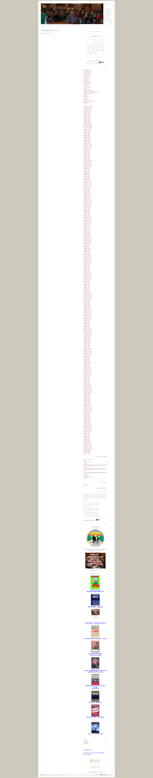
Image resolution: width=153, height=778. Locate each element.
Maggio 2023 (87, 398)
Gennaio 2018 (87, 298)
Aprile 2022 (87, 378)
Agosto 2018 (87, 309)
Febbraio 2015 (87, 243)
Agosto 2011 (87, 177)
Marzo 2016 (87, 264)
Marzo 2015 (87, 245)
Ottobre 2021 (87, 369)
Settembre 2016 (88, 273)
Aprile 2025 (87, 434)
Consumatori (87, 71)
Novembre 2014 (88, 239)
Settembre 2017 (88, 292)
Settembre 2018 (88, 311)
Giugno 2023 (87, 400)
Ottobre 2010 (87, 162)
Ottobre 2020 (87, 350)
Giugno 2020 (87, 344)
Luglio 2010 (87, 157)
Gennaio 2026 (87, 448)
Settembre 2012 (88, 198)
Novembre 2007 (88, 107)
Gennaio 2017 (87, 279)
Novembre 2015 (88, 257)
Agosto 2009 (87, 140)
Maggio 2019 (87, 323)
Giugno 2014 (87, 231)
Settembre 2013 (88, 217)
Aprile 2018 (87, 303)
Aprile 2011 (87, 171)
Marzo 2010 (87, 151)
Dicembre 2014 (88, 240)
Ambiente (86, 69)
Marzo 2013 (87, 207)
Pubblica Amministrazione (90, 91)
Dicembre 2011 (88, 184)
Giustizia (86, 80)
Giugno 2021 (87, 362)
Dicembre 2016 (88, 278)
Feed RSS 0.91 (95, 760)
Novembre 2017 (88, 295)
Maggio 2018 (87, 304)
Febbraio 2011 (87, 168)
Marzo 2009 (87, 132)
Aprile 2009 (87, 134)
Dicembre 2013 (88, 221)
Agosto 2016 (87, 271)
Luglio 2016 (87, 270)
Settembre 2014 (88, 235)
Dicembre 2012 (88, 203)
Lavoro (85, 85)
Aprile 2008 (87, 115)
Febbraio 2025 (87, 431)
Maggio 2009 (87, 135)
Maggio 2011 (87, 173)
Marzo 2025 (87, 433)
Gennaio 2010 (87, 148)
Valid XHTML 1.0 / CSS (95, 772)
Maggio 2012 (87, 192)
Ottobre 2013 (87, 218)
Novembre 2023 (88, 408)
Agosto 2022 (87, 384)
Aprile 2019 (87, 322)
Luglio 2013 (87, 213)
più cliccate (104, 488)
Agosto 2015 (87, 253)
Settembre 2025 (88, 442)
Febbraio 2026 (87, 450)
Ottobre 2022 (87, 387)
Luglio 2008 (87, 120)
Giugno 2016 (87, 268)
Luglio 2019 (87, 326)
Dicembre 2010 (88, 165)
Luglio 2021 (87, 364)
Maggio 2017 (87, 286)
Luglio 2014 (87, 232)
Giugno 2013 (87, 212)
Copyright (86, 743)
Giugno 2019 (87, 325)
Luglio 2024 (87, 420)
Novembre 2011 (88, 182)
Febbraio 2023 (87, 394)
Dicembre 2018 (88, 315)
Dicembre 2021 (88, 372)
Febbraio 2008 (87, 112)
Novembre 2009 (88, 145)
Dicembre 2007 (88, 109)
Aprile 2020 (87, 340)
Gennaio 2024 (87, 411)
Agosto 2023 (87, 403)
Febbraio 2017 (87, 281)
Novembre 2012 (88, 201)
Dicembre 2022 (88, 390)
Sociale (85, 99)
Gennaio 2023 (87, 392)
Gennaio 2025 (87, 430)
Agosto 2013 (87, 215)
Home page (43, 774)
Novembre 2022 (88, 389)
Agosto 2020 (87, 347)
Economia (86, 76)
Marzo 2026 (87, 452)
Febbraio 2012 (87, 187)
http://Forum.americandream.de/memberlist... (95, 472)
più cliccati (104, 456)
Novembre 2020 (88, 351)
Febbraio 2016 (87, 262)
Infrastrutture (87, 83)
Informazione (87, 82)
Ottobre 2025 (87, 444)
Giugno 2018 (87, 306)
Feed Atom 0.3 (95, 762)
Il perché (86, 742)
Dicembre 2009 (88, 146)
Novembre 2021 (88, 370)
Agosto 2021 (87, 365)
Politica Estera (87, 90)
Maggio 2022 (87, 380)
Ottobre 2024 (87, 425)
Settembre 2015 (88, 254)
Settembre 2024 (88, 423)
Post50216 (86, 476)
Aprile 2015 (87, 246)
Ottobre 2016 (87, 275)
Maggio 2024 (87, 417)
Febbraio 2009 (87, 130)
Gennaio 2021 (87, 354)
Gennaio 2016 (87, 260)
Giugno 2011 (87, 174)
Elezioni (86, 79)
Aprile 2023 (87, 397)
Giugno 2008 (87, 118)
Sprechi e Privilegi (88, 101)
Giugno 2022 (87, 381)
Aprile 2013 (87, 209)
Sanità (85, 96)
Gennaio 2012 (87, 185)
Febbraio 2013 (87, 206)
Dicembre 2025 (88, 447)
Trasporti (86, 102)
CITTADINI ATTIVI (48, 30)
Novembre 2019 (88, 333)
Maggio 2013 (87, 210)
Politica (86, 88)
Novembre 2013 (88, 220)
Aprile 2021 (87, 359)
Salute (85, 94)
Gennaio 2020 (87, 336)
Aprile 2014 (87, 228)
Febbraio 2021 (87, 356)
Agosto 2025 (87, 441)
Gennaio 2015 (87, 242)
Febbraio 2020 (87, 337)
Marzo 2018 (87, 301)
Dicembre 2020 (88, 353)
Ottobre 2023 (87, 406)
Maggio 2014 (87, 229)
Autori (85, 740)
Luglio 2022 (87, 383)
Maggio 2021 (87, 361)
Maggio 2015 (87, 248)
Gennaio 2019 (87, 317)
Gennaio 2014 (87, 223)
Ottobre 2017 (87, 293)
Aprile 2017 (87, 284)
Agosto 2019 (87, 328)
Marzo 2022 (87, 376)
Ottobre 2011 (87, 181)
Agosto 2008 (87, 121)
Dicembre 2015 (88, 259)
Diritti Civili (87, 74)
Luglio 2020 (87, 345)
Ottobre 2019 (87, 331)
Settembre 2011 (88, 179)
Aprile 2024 (87, 416)
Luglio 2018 (87, 307)
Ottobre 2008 (87, 124)
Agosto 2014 (87, 234)
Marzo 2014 (87, 226)
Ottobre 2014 (87, 237)
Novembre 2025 (88, 445)
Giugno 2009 (87, 137)
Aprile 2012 (87, 190)
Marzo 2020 (87, 339)
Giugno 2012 (87, 193)
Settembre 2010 (88, 160)
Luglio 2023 (87, 401)
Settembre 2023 (88, 405)
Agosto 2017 (87, 290)
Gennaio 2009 (87, 129)
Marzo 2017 (87, 282)
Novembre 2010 (88, 163)
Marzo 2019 (87, 320)
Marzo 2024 (87, 414)
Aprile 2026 (87, 453)
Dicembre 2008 (88, 127)
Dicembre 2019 (88, 334)
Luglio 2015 (87, 251)
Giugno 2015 (87, 250)
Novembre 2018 (88, 314)
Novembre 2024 (88, 427)
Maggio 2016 (87, 267)
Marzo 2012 (87, 188)
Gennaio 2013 (87, 204)
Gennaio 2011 (87, 167)
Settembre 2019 (88, 329)
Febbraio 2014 (87, 224)
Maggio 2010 (87, 154)
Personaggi (86, 87)
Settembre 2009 (88, 141)
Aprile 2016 (87, 265)
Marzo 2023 (87, 395)
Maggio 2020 (87, 342)
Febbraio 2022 (87, 375)
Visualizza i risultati (89, 520)
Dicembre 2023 (88, 409)
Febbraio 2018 (87, 300)
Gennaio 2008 (87, 110)
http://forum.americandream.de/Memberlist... (95, 465)
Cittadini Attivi (76, 25)
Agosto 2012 (87, 196)
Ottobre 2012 (87, 199)
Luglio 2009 (87, 138)
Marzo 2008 (87, 113)
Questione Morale (88, 93)
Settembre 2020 (88, 348)
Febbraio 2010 (87, 149)
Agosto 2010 (87, 159)
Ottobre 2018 (87, 312)
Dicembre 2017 (88, 297)
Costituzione (87, 73)
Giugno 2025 (87, 437)
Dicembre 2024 (88, 428)
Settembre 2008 (88, 123)
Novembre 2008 (88, 126)
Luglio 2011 (87, 176)
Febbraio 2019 (87, 318)
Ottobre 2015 (87, 256)
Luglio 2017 (87, 289)
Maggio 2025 (87, 436)
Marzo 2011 (87, 170)
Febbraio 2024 (87, 412)
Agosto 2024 (87, 422)
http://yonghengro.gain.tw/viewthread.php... (95, 468)
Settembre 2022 (88, 386)
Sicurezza (86, 98)
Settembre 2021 (88, 367)
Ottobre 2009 (87, 143)
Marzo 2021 (87, 358)
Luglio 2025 (87, 439)
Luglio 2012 (87, 195)
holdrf (85, 461)
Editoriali (86, 77)
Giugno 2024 (87, 419)
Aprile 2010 (87, 152)
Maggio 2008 (87, 116)
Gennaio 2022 (87, 373)
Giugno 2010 (87, 156)
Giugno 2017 (87, 287)
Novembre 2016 (88, 276)
